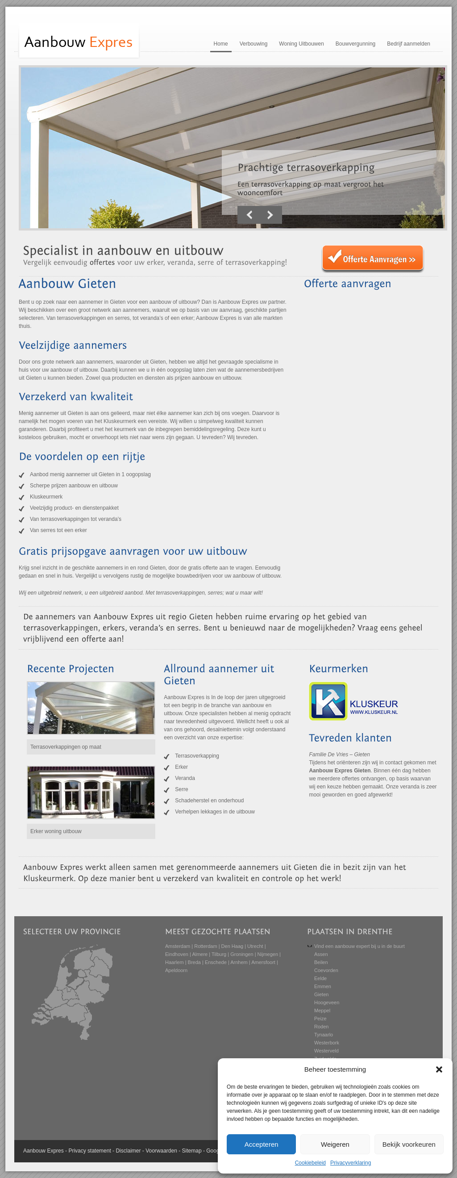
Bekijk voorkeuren (409, 1144)
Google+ (216, 1151)
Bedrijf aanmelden (408, 44)
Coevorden (326, 970)
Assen (321, 954)
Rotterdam (205, 946)
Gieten (321, 994)
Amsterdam (177, 946)
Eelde (320, 978)
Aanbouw (34, 1151)
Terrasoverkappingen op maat (65, 747)
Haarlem (174, 962)
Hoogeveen (326, 1002)
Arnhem (239, 962)
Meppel (322, 1010)
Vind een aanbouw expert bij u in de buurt (359, 946)
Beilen (321, 962)
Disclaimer (128, 1151)
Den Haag (232, 946)
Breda (194, 962)
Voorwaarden (161, 1151)
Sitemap (192, 1151)
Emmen (322, 986)
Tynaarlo (323, 1034)
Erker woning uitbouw (56, 831)
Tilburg (219, 954)
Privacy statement (89, 1151)
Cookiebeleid (310, 1163)
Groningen (241, 954)
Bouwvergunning (355, 44)
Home (221, 44)
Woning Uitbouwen (301, 44)
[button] (439, 1069)
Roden (321, 1026)
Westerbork (326, 1042)
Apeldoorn (176, 970)
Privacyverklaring (350, 1163)
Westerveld (326, 1050)
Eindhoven (176, 954)
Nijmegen (268, 954)
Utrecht (255, 946)
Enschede (216, 962)
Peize (320, 1018)
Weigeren (335, 1144)
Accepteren (261, 1144)
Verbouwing (254, 44)
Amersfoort (263, 962)
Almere (200, 954)
